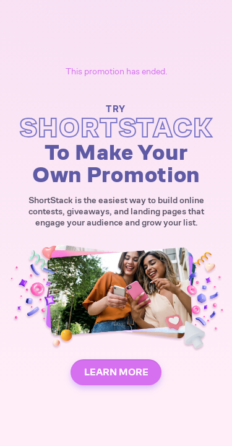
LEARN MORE (116, 372)
